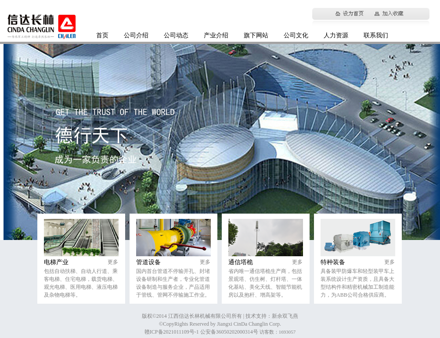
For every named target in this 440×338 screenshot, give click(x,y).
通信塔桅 (240, 262)
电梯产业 (56, 262)
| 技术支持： (257, 316)
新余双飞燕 (285, 316)
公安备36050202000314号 (230, 332)
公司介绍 (136, 35)
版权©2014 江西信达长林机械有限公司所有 (192, 316)
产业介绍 (216, 35)
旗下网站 (256, 35)
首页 (102, 35)
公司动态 (176, 35)
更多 (113, 262)
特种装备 (333, 262)
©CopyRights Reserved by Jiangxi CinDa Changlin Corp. (220, 324)
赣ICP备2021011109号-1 (172, 332)
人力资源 (336, 35)
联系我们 (376, 35)
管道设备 (148, 262)
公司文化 (296, 35)
